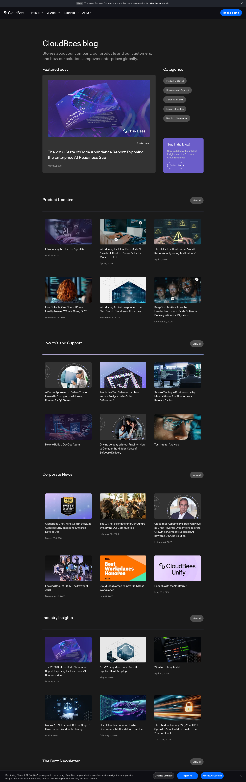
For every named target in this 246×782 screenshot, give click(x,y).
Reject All (187, 775)
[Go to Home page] (14, 12)
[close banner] (241, 3)
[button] (37, 13)
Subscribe (175, 165)
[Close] (240, 775)
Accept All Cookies (212, 775)
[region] (123, 776)
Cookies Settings (164, 775)
